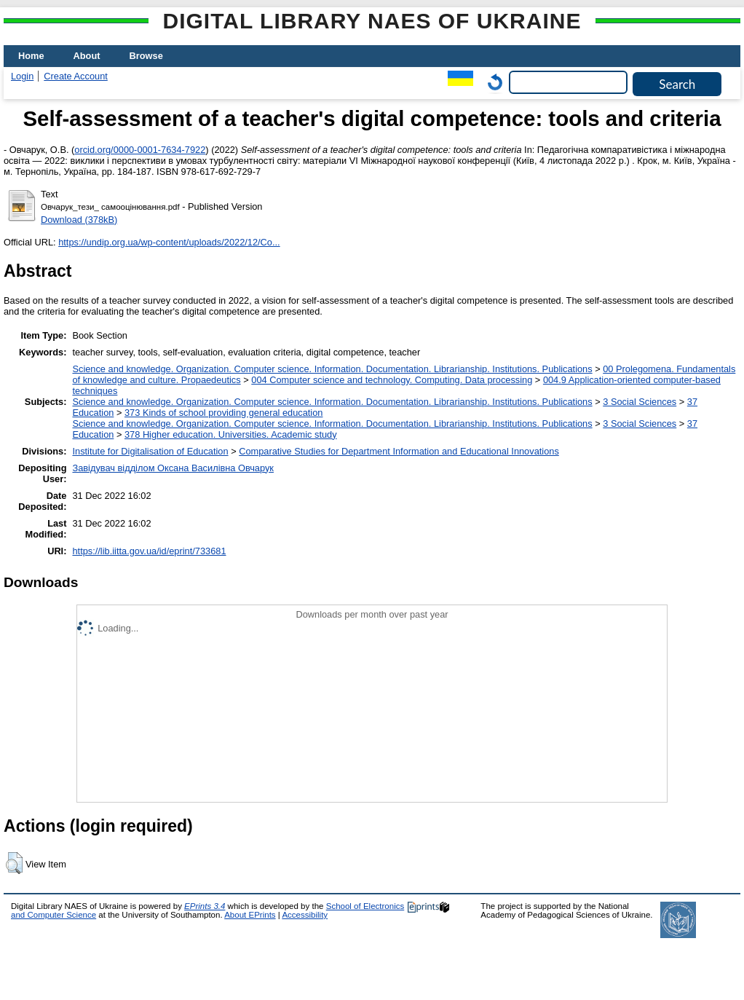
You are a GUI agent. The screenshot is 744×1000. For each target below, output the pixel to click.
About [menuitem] (87, 55)
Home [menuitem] (31, 55)
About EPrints (249, 914)
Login (22, 76)
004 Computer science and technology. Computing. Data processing (391, 379)
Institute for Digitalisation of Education (150, 451)
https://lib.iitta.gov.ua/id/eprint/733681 (149, 551)
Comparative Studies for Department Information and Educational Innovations (399, 451)
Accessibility (305, 914)
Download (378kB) (79, 219)
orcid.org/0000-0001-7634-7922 (139, 149)
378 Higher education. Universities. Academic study (230, 434)
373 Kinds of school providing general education (223, 412)
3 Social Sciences (639, 401)
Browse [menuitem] (146, 55)
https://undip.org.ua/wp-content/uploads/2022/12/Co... (169, 242)
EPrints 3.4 (204, 906)
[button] (14, 863)
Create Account (76, 76)
